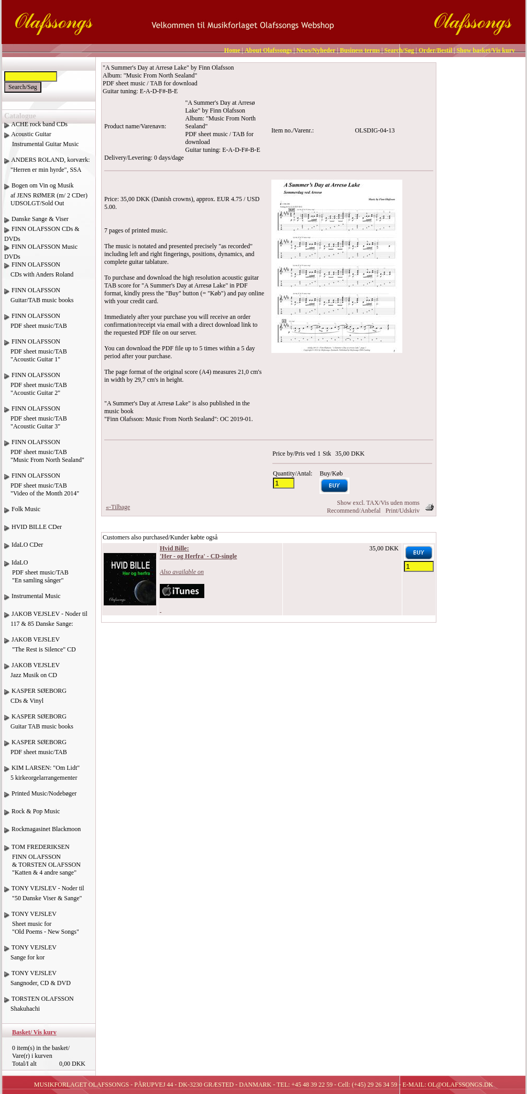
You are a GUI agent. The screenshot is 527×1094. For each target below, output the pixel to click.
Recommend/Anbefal (354, 510)
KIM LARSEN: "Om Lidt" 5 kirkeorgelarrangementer (42, 776)
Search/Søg (399, 50)
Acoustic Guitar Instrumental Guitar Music (41, 143)
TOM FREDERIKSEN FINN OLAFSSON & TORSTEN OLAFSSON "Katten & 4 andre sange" (42, 863)
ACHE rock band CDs (39, 124)
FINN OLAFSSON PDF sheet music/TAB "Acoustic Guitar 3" (35, 421)
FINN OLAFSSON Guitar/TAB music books (38, 299)
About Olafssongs (268, 50)
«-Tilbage (118, 507)
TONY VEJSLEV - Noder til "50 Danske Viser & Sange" (44, 897)
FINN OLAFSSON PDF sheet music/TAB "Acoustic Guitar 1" (35, 354)
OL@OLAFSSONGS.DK (460, 1084)
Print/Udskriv (403, 510)
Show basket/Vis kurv (485, 50)
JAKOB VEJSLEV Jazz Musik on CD (32, 674)
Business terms (360, 50)
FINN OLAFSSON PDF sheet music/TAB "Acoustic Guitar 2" (35, 387)
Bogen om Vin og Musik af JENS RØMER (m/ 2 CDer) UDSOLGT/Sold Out (45, 194)
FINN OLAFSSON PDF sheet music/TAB (35, 324)
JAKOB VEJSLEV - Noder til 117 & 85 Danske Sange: (45, 622)
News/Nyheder (316, 50)
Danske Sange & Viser (40, 219)
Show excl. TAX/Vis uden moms (378, 502)
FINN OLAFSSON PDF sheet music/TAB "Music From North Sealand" (44, 454)
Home (232, 50)
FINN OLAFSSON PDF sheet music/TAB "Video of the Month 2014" (41, 488)
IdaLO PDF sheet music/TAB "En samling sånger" (36, 575)
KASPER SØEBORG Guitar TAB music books (38, 725)
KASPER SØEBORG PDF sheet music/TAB (35, 751)
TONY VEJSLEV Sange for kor (30, 956)
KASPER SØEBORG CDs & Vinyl (35, 699)
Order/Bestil (435, 50)
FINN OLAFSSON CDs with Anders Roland (38, 273)
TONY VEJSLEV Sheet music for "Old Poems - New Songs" (41, 926)
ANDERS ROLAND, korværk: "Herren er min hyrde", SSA (47, 168)
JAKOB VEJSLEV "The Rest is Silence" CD (40, 648)
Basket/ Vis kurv (34, 1032)
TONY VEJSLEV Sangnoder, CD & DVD (37, 981)
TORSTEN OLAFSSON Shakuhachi (39, 1007)
